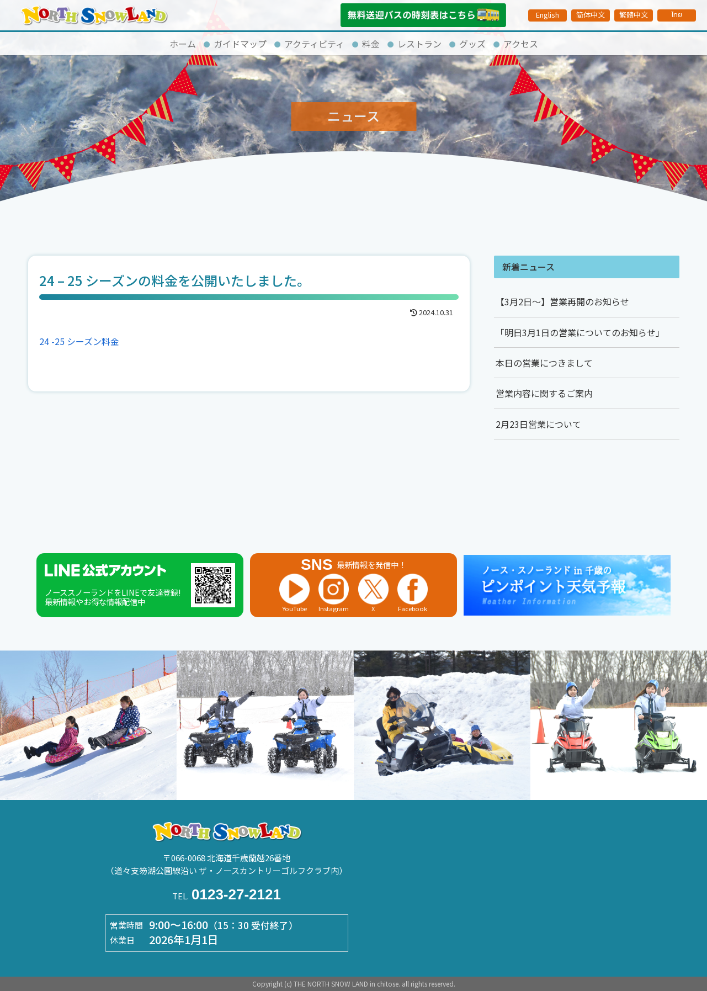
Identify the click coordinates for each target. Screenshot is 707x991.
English (547, 14)
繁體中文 (633, 14)
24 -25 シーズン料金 (79, 341)
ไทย (676, 14)
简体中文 (590, 14)
